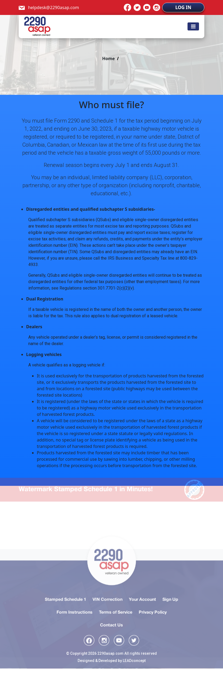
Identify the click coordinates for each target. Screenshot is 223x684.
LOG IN (183, 7)
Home (108, 58)
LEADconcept (134, 672)
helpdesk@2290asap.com (49, 7)
